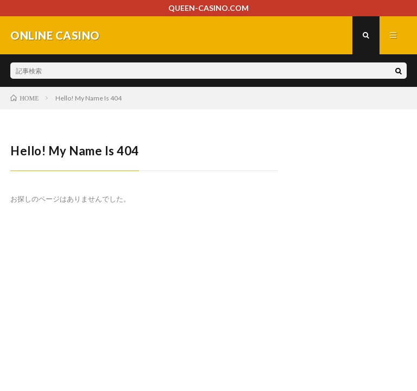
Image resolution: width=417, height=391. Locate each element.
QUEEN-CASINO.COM (208, 7)
